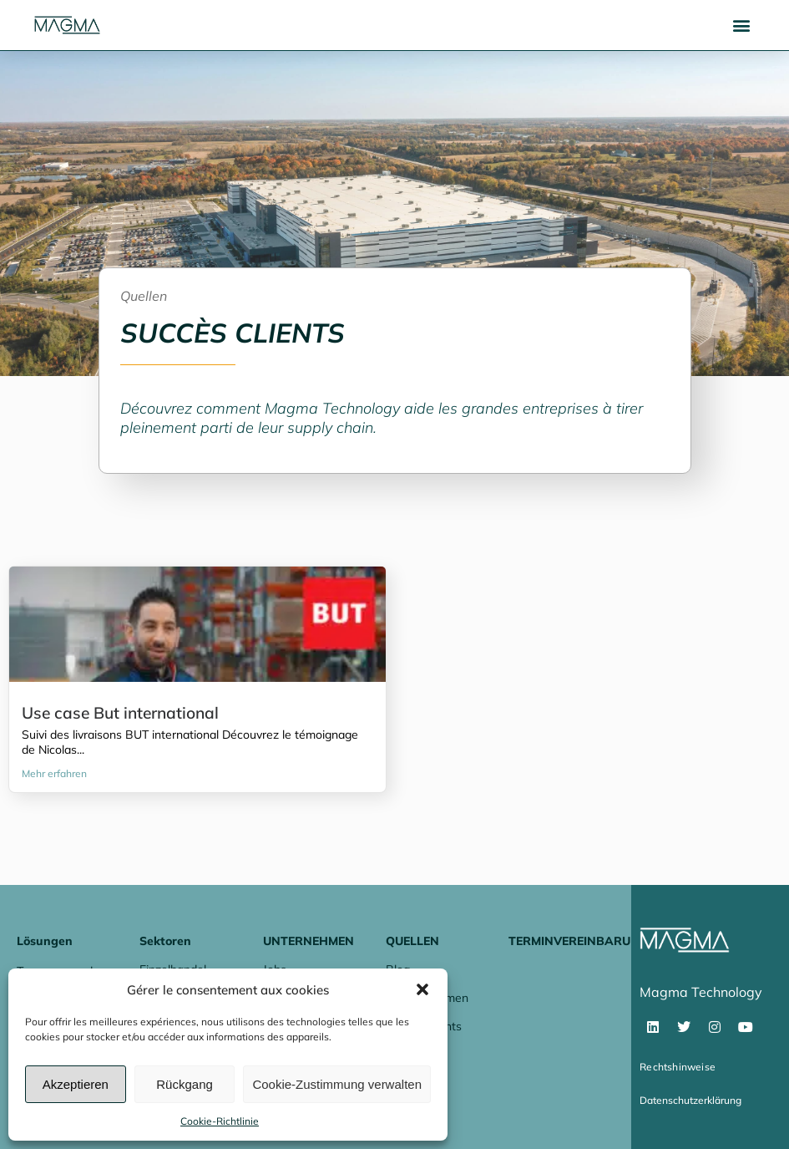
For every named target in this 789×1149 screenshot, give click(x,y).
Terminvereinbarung (578, 940)
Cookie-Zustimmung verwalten (337, 1084)
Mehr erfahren (54, 773)
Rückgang (184, 1084)
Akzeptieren (76, 1084)
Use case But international (120, 713)
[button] (422, 989)
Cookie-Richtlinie (219, 1121)
